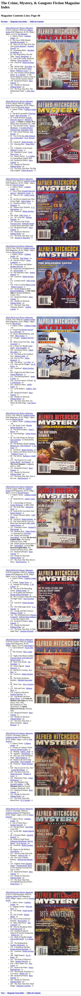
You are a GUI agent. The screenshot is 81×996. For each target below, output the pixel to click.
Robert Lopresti (17, 287)
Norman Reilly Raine (24, 866)
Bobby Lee (24, 974)
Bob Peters (16, 324)
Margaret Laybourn (24, 986)
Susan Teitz (29, 648)
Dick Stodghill (21, 348)
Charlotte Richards (27, 631)
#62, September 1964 (21, 129)
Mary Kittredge (21, 116)
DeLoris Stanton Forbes (19, 750)
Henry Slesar (15, 698)
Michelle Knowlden (17, 42)
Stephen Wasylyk (16, 266)
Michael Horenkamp (25, 859)
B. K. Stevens (29, 138)
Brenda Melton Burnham (21, 426)
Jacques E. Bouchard (22, 238)
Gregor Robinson (16, 374)
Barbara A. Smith (29, 456)
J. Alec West (29, 91)
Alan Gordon (26, 201)
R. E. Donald (25, 800)
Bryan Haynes (18, 252)
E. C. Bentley (21, 75)
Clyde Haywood (16, 929)
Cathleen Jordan (30, 109)
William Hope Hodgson (27, 617)
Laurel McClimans (18, 770)
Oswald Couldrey (16, 784)
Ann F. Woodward (22, 56)
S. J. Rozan (29, 939)
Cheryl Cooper (18, 185)
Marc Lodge (27, 652)
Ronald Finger (23, 493)
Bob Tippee (24, 258)
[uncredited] (14, 537)
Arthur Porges (31, 434)
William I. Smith (16, 613)
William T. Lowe (22, 71)
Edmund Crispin (28, 223)
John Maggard (23, 576)
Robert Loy (15, 935)
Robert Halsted (15, 513)
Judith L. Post (31, 389)
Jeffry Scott (23, 215)
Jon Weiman (22, 34)
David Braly (25, 754)
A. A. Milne (30, 156)
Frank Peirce (14, 884)
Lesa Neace (31, 403)
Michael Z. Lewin (24, 193)
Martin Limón (20, 356)
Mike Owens (19, 336)
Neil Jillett (28, 67)
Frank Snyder (28, 911)
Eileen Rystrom (27, 170)
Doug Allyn (30, 144)
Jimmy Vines (24, 582)
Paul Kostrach (23, 478)
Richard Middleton (17, 291)
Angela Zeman (15, 525)
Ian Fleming (26, 462)
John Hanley (28, 646)
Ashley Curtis (29, 195)
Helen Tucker (30, 531)
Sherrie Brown (21, 562)
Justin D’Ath (22, 855)
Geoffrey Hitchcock (17, 945)
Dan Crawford (23, 60)
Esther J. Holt (25, 752)
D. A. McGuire (15, 332)
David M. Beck (23, 107)
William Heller (15, 87)
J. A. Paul (27, 362)
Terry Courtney (28, 684)
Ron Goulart (22, 921)
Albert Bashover (21, 758)
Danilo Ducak (18, 419)
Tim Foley (14, 442)
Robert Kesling (28, 62)
